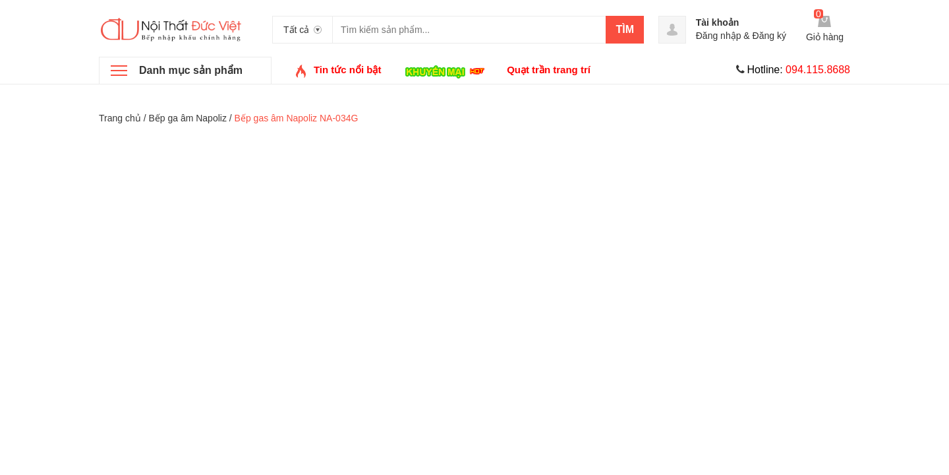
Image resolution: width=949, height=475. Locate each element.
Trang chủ (120, 118)
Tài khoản (717, 22)
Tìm (625, 29)
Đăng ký (769, 35)
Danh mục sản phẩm (191, 70)
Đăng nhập (718, 35)
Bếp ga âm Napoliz (187, 118)
